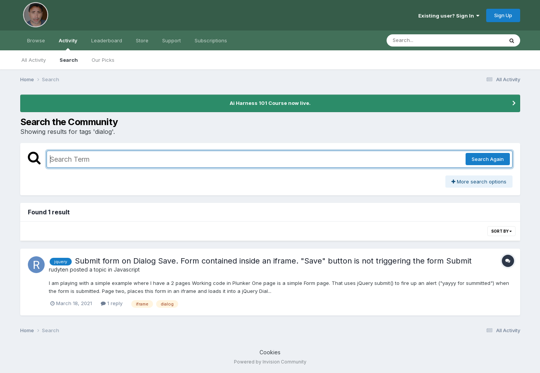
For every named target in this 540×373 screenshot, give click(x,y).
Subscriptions (211, 40)
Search (69, 60)
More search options (478, 181)
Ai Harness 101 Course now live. (270, 103)
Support (171, 40)
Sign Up (503, 15)
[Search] (424, 40)
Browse (36, 40)
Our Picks (103, 60)
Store (142, 40)
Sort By (501, 231)
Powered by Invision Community (270, 362)
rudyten (58, 269)
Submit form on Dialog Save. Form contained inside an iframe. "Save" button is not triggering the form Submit (273, 260)
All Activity (33, 60)
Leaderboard (106, 40)
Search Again (488, 159)
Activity (68, 43)
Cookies (270, 352)
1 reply (112, 303)
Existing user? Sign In (448, 16)
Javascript (127, 269)
